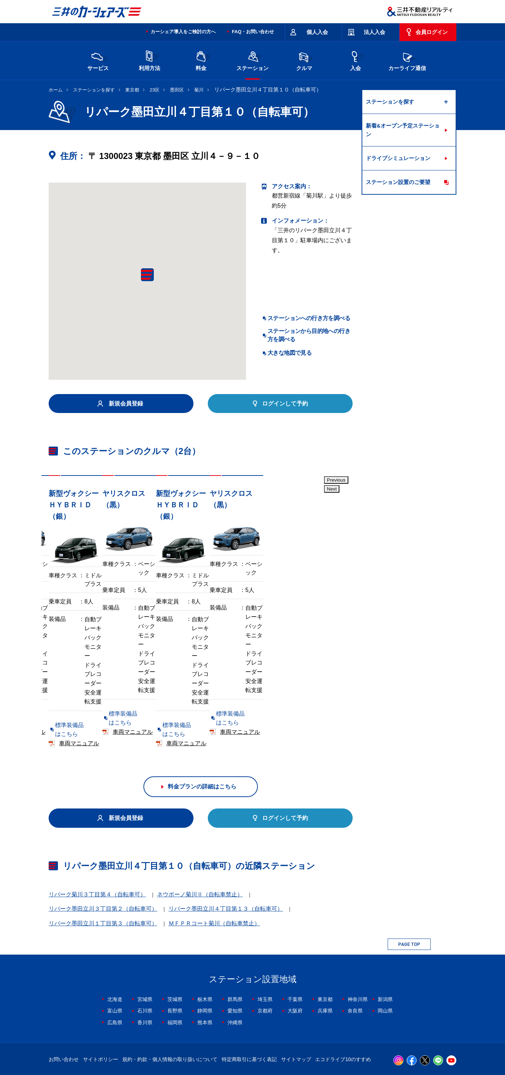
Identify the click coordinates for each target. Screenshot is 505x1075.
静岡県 (204, 967)
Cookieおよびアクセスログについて (401, 1043)
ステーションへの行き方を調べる (309, 318)
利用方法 (149, 60)
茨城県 (174, 955)
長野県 (174, 967)
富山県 (114, 967)
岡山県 (385, 967)
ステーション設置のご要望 (398, 182)
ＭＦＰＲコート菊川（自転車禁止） (214, 879)
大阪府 (295, 967)
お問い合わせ (64, 1015)
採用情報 (165, 1043)
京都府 (265, 967)
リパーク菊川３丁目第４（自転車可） (97, 850)
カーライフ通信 (407, 60)
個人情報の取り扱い (338, 1043)
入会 (355, 60)
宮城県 (144, 955)
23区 (155, 90)
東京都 (132, 90)
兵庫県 (325, 967)
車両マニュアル (152, 699)
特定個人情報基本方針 (289, 1043)
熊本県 (204, 978)
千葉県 (295, 955)
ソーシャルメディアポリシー (159, 1052)
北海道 (114, 955)
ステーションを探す (94, 90)
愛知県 (234, 967)
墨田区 (177, 90)
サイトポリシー (100, 1015)
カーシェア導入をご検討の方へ (183, 31)
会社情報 (139, 1043)
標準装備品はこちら (81, 699)
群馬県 (234, 955)
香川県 (144, 978)
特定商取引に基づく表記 (249, 1015)
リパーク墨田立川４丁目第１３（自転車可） (225, 865)
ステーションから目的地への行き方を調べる (309, 335)
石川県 (144, 967)
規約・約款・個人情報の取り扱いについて (169, 1015)
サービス (98, 60)
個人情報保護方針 (242, 1043)
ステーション (252, 60)
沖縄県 (234, 978)
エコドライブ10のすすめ (343, 1015)
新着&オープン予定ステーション (403, 130)
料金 (201, 60)
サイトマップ (296, 1015)
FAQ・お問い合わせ (253, 31)
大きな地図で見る (290, 353)
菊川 (199, 90)
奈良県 (355, 967)
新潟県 (385, 955)
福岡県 (174, 978)
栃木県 (204, 955)
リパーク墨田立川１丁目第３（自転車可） (103, 879)
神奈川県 (358, 955)
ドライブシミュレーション (398, 158)
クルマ (304, 60)
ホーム (56, 90)
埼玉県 (265, 955)
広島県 (114, 978)
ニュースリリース (199, 1043)
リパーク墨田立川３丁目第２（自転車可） (103, 865)
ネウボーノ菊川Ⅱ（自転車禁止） (200, 850)
